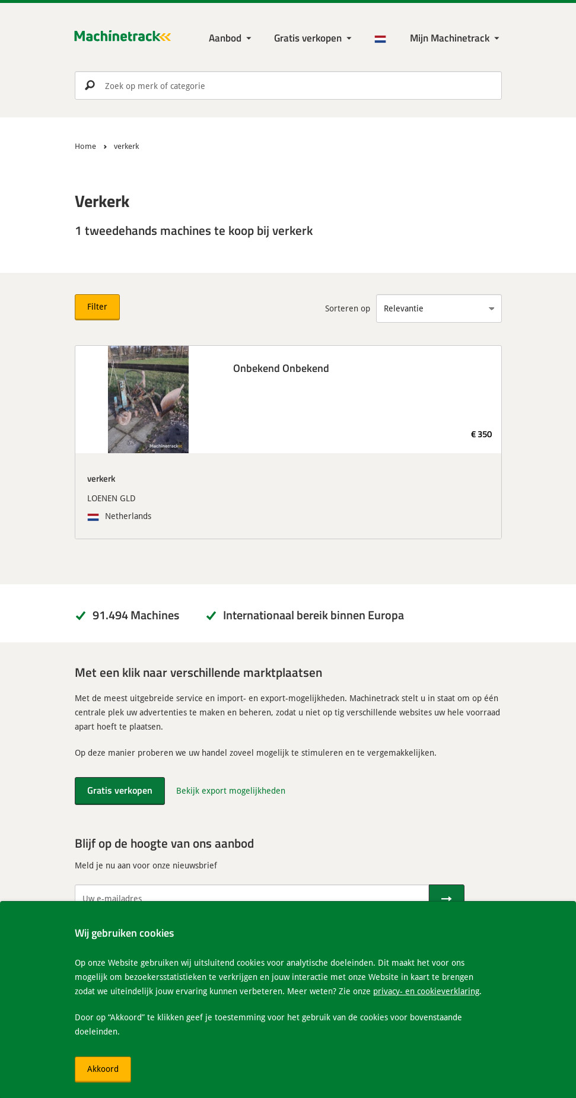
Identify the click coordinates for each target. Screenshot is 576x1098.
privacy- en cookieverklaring (426, 991)
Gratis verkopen (308, 37)
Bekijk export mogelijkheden (230, 790)
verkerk (101, 478)
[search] (288, 85)
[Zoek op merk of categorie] (288, 85)
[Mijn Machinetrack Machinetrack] (456, 38)
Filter (97, 306)
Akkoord (103, 1068)
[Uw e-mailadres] (252, 898)
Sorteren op (347, 308)
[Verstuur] (446, 898)
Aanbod (225, 37)
